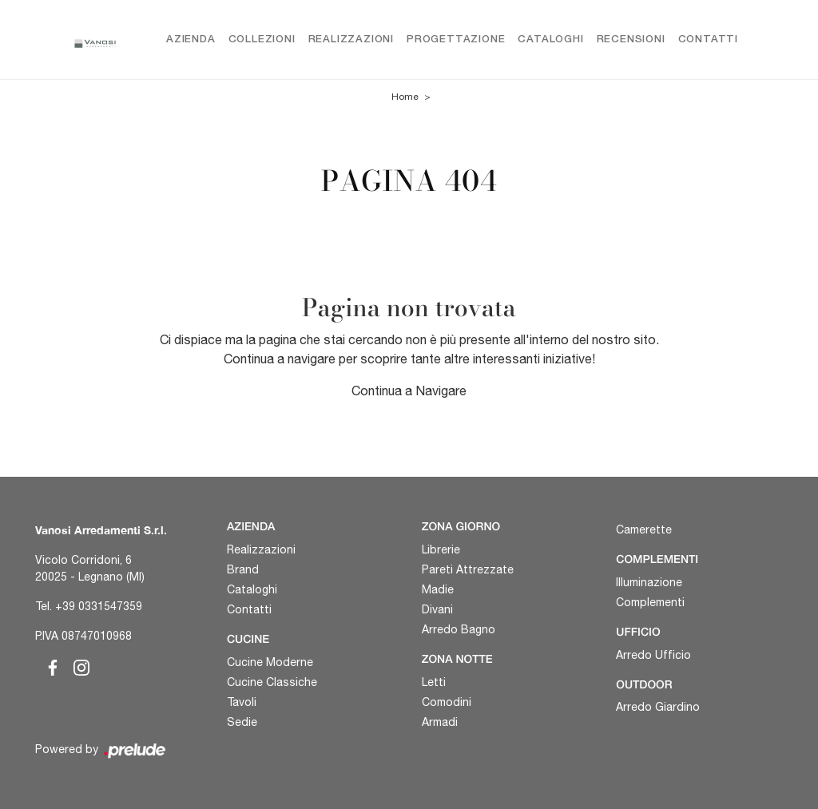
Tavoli (241, 702)
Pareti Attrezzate (468, 569)
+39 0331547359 (98, 606)
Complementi (650, 602)
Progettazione (456, 39)
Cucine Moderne (270, 662)
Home (405, 97)
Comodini (446, 702)
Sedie (242, 722)
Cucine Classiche (272, 682)
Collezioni (262, 39)
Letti (434, 682)
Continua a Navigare (409, 390)
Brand (243, 569)
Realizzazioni (351, 39)
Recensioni (631, 39)
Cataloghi (550, 39)
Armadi (440, 722)
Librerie (441, 549)
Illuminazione (649, 582)
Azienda (191, 39)
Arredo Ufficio (653, 654)
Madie (438, 589)
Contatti (708, 39)
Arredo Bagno (458, 629)
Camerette (644, 529)
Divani (437, 609)
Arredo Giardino (658, 706)
